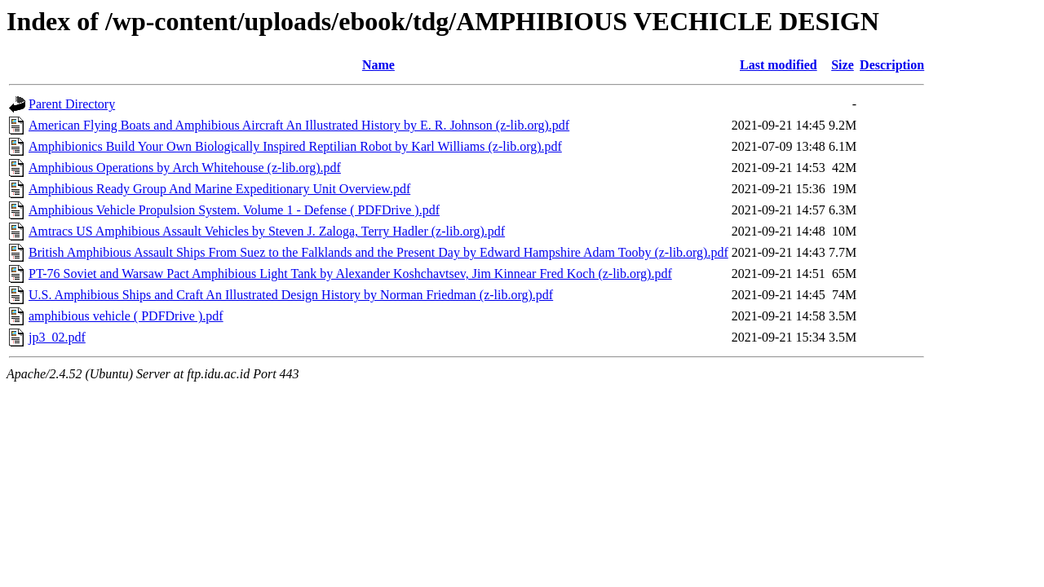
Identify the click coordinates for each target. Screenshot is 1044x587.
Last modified (778, 65)
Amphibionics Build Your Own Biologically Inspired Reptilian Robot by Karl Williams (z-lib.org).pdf (295, 146)
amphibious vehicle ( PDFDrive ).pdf (126, 316)
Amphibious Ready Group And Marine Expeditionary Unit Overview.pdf (219, 189)
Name (378, 65)
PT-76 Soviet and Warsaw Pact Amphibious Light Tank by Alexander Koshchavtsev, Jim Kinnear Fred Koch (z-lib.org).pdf (350, 273)
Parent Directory (72, 104)
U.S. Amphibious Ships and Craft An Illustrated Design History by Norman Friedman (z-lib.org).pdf (291, 295)
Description (892, 65)
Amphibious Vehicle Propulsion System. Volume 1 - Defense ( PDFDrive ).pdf (234, 210)
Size (842, 65)
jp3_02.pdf (57, 337)
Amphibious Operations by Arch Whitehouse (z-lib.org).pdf (185, 167)
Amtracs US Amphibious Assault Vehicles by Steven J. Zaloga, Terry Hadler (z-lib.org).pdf (267, 231)
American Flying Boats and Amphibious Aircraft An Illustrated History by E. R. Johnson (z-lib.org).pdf (299, 125)
